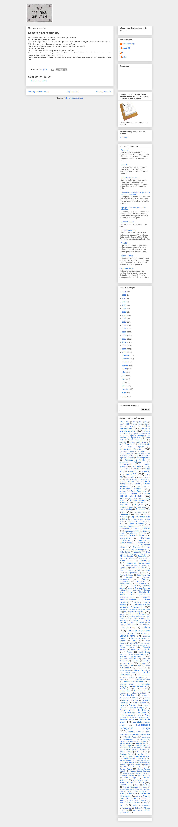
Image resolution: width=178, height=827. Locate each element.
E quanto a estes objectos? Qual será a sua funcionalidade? (135, 193)
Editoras (144, 554)
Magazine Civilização (140, 649)
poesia (135, 698)
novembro (126, 359)
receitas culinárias (141, 734)
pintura (144, 695)
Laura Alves (131, 625)
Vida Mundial (137, 810)
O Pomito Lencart (127, 222)
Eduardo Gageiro (126, 556)
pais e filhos (144, 689)
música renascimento (143, 675)
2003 (124, 397)
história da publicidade (139, 595)
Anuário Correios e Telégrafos (136, 479)
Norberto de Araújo (143, 680)
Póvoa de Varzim (126, 715)
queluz (131, 732)
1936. (127, 424)
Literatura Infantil (127, 636)
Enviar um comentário (39, 81)
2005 (124, 349)
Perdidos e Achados (138, 693)
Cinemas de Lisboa (138, 533)
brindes (129, 509)
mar (130, 654)
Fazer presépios (131, 573)
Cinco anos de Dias (127, 269)
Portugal (133, 705)
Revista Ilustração (143, 756)
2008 (124, 339)
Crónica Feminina (141, 547)
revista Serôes (128, 773)
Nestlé (122, 680)
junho (124, 376)
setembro (125, 365)
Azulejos (123, 491)
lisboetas (130, 633)
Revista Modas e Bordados (135, 758)
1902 (121, 422)
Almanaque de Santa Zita (128, 451)
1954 (146, 424)
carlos (124, 57)
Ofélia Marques (125, 689)
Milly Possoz (123, 665)
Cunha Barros (125, 552)
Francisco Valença (125, 583)
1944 (140, 424)
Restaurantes (128, 739)
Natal (141, 677)
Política (147, 698)
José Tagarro (136, 620)
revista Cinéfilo (131, 750)
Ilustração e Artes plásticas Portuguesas (135, 606)
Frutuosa (123, 586)
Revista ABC (141, 743)
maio (124, 379)
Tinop (145, 802)
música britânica (141, 668)
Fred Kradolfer (140, 583)
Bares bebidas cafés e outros (135, 494)
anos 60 (131, 474)
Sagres (137, 785)
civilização (123, 535)
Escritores (145, 560)
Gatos (133, 585)
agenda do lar (136, 438)
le (140, 624)
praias (139, 715)
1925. (146, 422)
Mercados (142, 663)
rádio (139, 732)
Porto (122, 705)
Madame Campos (127, 647)
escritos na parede (132, 565)
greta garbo (137, 590)
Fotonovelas (140, 581)
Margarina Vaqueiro (128, 659)
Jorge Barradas (140, 614)
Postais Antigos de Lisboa (135, 713)
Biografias (123, 505)
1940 (134, 424)
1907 (139, 422)
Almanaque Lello (143, 458)
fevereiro (125, 389)
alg (120, 444)
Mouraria (147, 665)
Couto (135, 545)
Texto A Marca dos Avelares (130, 803)
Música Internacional (142, 670)
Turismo (138, 808)
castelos (122, 526)
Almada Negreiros (136, 447)
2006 (124, 346)
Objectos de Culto (139, 687)
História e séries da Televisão (135, 598)
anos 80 (131, 477)
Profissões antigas (127, 719)
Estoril (122, 570)
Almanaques (125, 464)
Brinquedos (140, 509)
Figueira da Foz (143, 575)
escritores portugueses (138, 563)
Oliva (135, 689)
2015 (124, 315)
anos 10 (125, 469)
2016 (124, 312)
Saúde (145, 787)
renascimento (146, 737)
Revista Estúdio (142, 752)
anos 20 (135, 469)
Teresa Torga (133, 800)
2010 (124, 332)
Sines (122, 793)
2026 (124, 292)
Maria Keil (146, 661)
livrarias (122, 641)
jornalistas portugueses (136, 616)
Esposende (123, 568)
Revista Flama (144, 754)
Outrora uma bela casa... (130, 178)
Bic (135, 502)
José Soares (124, 620)
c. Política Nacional (141, 512)
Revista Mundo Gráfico (143, 760)
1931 (121, 424)
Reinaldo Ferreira (131, 737)
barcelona (123, 493)
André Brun (136, 466)
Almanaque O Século (135, 460)
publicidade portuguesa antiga (135, 726)
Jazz (128, 614)
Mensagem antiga (104, 92)
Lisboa (146, 627)
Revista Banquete (143, 746)
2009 (124, 336)
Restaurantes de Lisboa (137, 741)
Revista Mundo (125, 760)
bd (130, 498)
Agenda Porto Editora (136, 440)
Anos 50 (124, 243)
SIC (128, 791)
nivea (131, 679)
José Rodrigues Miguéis (137, 618)
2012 (124, 325)
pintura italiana (124, 698)
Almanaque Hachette (130, 456)
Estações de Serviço (138, 568)
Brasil (121, 509)
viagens (125, 810)
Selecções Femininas (127, 789)
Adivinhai (124, 150)
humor (136, 602)
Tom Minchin (146, 805)
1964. (121, 426)
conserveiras (141, 543)
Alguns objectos (127, 256)
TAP (134, 798)
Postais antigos (136, 708)
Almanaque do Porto (143, 453)
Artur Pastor (141, 486)
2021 (124, 295)
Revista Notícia (128, 763)
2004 (124, 352)
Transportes (126, 808)
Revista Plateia (125, 743)
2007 (124, 342)
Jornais (122, 616)
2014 (124, 319)
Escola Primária (126, 561)
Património (138, 691)
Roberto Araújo (137, 780)
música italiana (131, 672)
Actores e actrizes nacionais (135, 430)
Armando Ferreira (127, 481)
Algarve (128, 444)
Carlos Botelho (137, 519)
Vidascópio (124, 138)
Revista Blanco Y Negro (131, 747)
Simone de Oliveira (140, 791)
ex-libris (130, 570)
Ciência (136, 528)
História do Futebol (127, 597)
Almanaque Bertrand (131, 449)
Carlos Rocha (133, 521)
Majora (129, 652)
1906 (133, 422)
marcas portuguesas (130, 656)
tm (121, 805)
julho (124, 372)
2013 (124, 322)
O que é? (124, 165)
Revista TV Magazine (127, 775)
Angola (147, 466)
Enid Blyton (143, 558)
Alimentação (144, 444)
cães (137, 514)
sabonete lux (125, 785)
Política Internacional (130, 700)
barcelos (134, 493)
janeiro (124, 392)
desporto (137, 552)
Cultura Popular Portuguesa (135, 550)
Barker (122, 498)
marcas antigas (140, 654)
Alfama (132, 442)
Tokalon (135, 805)
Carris (122, 524)
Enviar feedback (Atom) (74, 98)
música (125, 668)
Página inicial (72, 92)
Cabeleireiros (125, 514)
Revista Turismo (141, 773)
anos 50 (146, 471)
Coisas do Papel (136, 535)
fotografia (129, 577)
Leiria (146, 624)
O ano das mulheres (128, 230)
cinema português (132, 531)
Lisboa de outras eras (139, 631)
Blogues (139, 504)
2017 (124, 308)
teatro (122, 800)
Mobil (140, 665)
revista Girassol (128, 756)
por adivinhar (140, 703)
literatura (144, 633)
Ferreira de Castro (126, 575)
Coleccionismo (125, 538)
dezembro (126, 355)
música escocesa (125, 670)
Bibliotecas (124, 502)
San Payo (146, 785)
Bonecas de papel (126, 507)
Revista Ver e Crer (143, 775)
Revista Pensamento (140, 767)
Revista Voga (130, 778)
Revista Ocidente (135, 765)
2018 (124, 305)
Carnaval (144, 521)
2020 (124, 298)
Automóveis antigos (130, 489)
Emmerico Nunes (127, 558)
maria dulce (135, 661)
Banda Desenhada (138, 491)
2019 (124, 302)
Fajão (147, 570)
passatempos (125, 691)
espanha (144, 565)
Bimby (143, 502)
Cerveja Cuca (133, 526)
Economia (133, 554)
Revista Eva (125, 754)
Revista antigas (126, 746)
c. (123, 511)
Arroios (137, 484)
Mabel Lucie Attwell (140, 645)
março (124, 386)
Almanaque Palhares (130, 462)
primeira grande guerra (140, 717)
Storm (138, 796)
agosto (124, 369)
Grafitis (130, 588)
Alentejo (123, 442)
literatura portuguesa (138, 638)
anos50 (140, 477)
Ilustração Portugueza (134, 612)
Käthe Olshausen (137, 622)
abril (123, 382)
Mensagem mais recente (38, 92)
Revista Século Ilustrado (140, 771)
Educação (142, 556)
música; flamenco (128, 677)
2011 (124, 329)
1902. (128, 422)
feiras (144, 573)
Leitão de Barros (127, 628)
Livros (134, 640)
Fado (139, 570)
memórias (127, 663)
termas (143, 800)
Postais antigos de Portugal (135, 710)
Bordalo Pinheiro (142, 507)
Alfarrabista (141, 442)
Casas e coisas (136, 524)
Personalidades (127, 695)
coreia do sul (124, 545)
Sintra (131, 793)
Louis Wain (134, 643)
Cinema (146, 528)
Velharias (147, 808)
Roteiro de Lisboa (135, 782)
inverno (122, 614)
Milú (132, 666)
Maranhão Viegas (128, 44)
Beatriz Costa (138, 498)
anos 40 (132, 471)
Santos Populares (130, 787)
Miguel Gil (126, 48)
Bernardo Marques (137, 500)
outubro (125, 362)
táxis (144, 798)
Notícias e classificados (133, 682)
